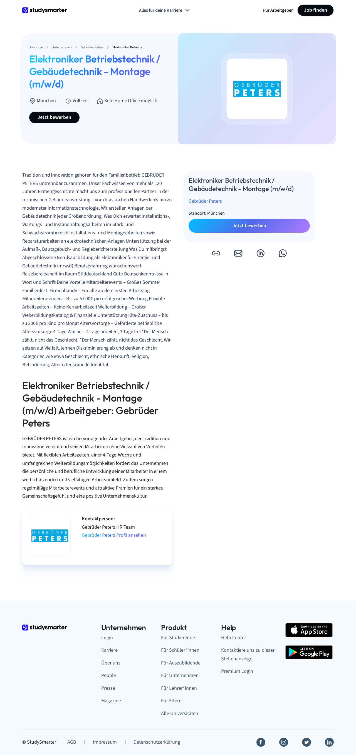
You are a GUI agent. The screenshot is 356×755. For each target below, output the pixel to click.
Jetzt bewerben (54, 117)
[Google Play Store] (309, 652)
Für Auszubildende (181, 662)
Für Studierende (178, 637)
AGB (71, 742)
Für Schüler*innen (180, 650)
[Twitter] (306, 742)
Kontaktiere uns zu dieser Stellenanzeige (248, 654)
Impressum (105, 742)
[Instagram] (283, 742)
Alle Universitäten (179, 713)
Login (107, 637)
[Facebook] (260, 742)
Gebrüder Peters (205, 201)
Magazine (111, 700)
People (108, 675)
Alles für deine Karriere (165, 10)
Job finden (315, 10)
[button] (215, 253)
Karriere (109, 650)
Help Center (233, 637)
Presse (108, 688)
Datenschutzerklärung (157, 742)
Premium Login (237, 671)
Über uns (110, 662)
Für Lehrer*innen (179, 688)
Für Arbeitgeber (278, 10)
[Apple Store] (309, 630)
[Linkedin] (329, 742)
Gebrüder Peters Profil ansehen (114, 535)
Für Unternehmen (180, 675)
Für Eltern (171, 700)
